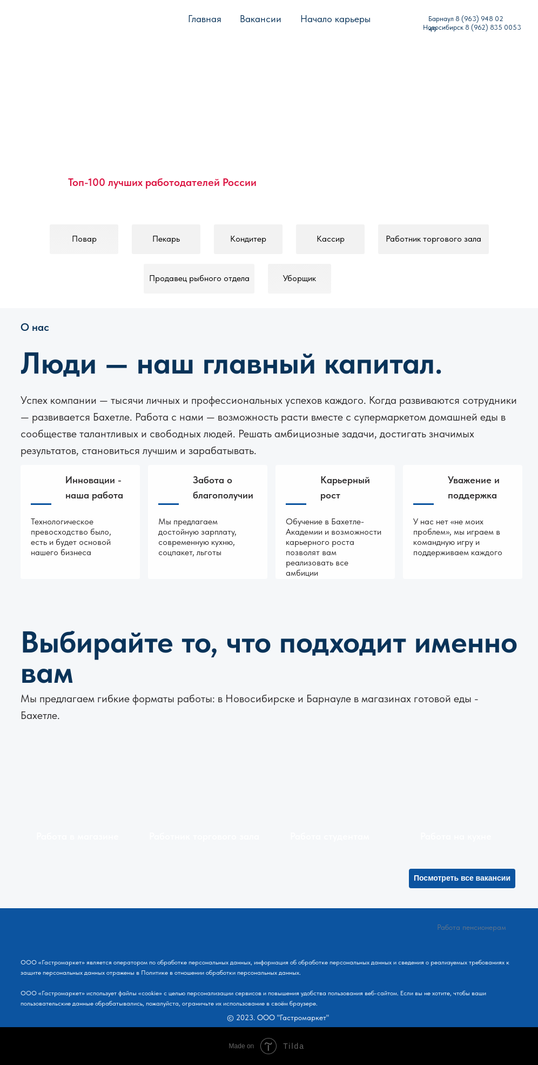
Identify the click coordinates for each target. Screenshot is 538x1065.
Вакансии (260, 18)
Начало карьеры (335, 18)
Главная (204, 18)
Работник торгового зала (204, 836)
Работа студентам (329, 836)
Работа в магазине (77, 836)
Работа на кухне (456, 836)
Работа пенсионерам (471, 927)
